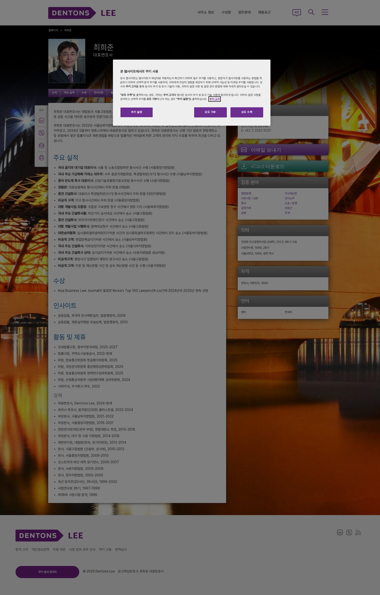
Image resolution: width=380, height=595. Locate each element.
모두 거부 (210, 112)
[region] (191, 93)
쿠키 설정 (136, 112)
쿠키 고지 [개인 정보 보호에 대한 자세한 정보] (214, 99)
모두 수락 (247, 112)
